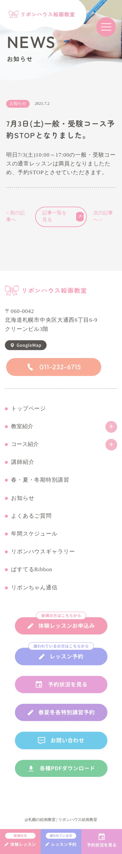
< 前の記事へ (15, 216)
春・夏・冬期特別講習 (40, 480)
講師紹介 (22, 462)
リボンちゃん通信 (34, 588)
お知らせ (22, 498)
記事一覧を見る (63, 216)
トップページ (28, 409)
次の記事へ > (103, 216)
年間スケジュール (34, 534)
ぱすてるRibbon (31, 569)
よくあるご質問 (31, 516)
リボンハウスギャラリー (43, 552)
